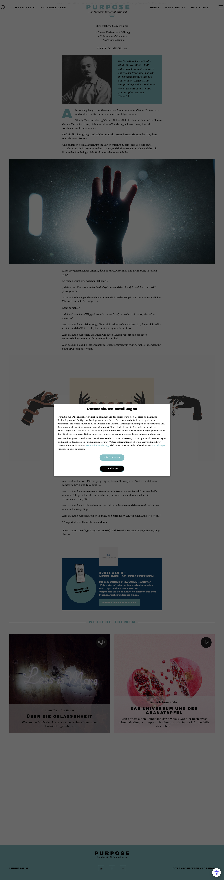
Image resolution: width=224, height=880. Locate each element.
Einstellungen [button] (112, 468)
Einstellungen (159, 445)
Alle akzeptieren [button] (112, 457)
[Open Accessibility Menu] (216, 872)
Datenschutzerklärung (97, 445)
